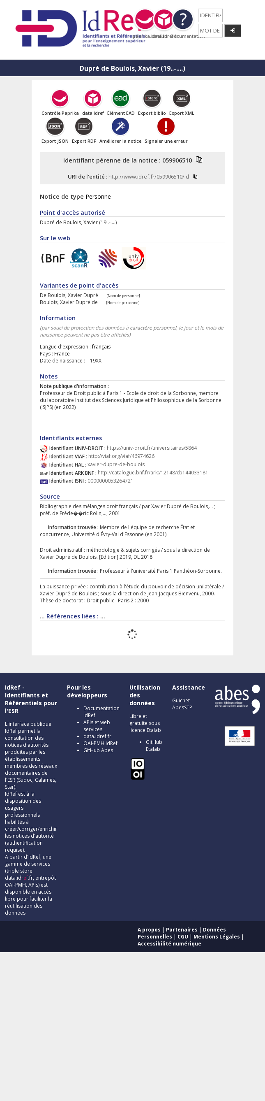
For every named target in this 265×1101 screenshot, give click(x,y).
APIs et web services (96, 726)
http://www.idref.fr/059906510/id (148, 176)
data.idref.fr (97, 736)
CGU (182, 936)
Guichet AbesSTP (182, 704)
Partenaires (182, 929)
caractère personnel (153, 327)
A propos (149, 929)
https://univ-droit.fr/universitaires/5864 (152, 448)
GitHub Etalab (154, 746)
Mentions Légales (217, 936)
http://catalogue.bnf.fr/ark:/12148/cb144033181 (153, 472)
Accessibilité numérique (169, 943)
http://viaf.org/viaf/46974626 (121, 456)
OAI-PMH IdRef (100, 743)
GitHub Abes (98, 750)
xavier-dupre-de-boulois (116, 464)
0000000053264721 (111, 480)
